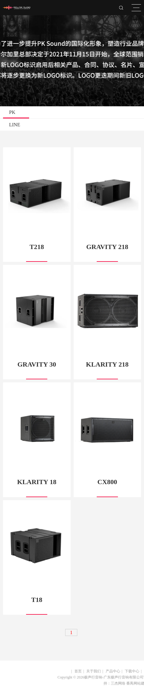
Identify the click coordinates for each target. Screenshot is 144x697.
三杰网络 (115, 683)
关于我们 (91, 671)
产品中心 (110, 671)
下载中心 (129, 671)
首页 (75, 671)
